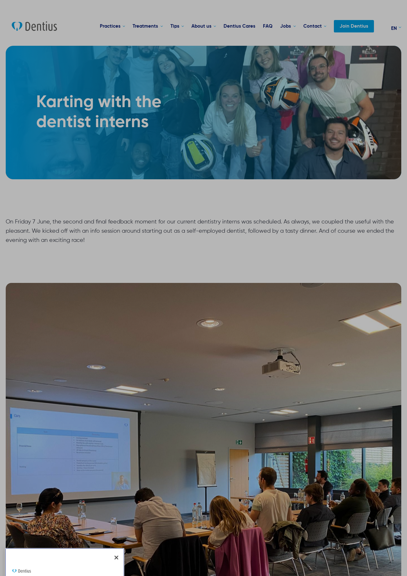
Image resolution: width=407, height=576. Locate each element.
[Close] (116, 567)
